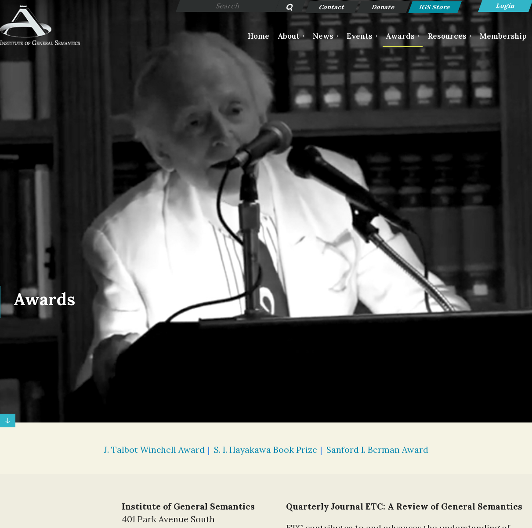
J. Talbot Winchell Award (154, 449)
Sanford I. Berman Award (377, 449)
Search (285, 8)
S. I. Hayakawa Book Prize (265, 449)
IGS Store (435, 7)
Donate (384, 7)
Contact (332, 7)
